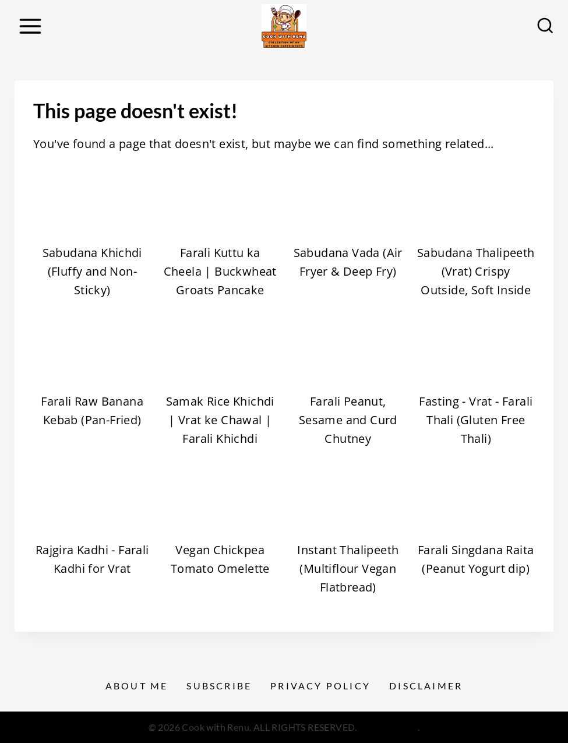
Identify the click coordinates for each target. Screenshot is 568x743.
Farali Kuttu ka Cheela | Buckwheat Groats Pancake (220, 271)
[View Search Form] (545, 26)
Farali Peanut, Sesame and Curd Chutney (348, 419)
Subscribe (219, 685)
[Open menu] (30, 26)
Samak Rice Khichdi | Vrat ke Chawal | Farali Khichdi (220, 419)
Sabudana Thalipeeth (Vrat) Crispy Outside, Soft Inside (476, 271)
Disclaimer (426, 685)
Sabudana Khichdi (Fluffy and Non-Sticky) (92, 271)
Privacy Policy (320, 685)
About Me (136, 685)
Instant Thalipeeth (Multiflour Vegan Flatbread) (347, 568)
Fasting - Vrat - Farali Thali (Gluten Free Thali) (475, 419)
